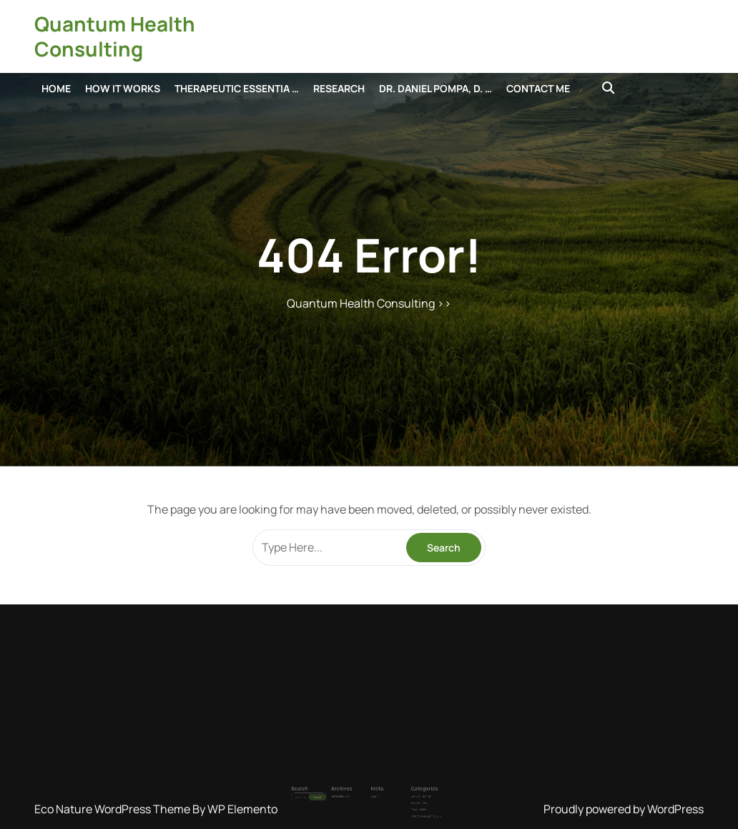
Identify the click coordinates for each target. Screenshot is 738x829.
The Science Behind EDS (404, 795)
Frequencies (399, 791)
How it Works (122, 88)
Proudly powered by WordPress (623, 809)
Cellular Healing (400, 784)
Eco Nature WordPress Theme (113, 809)
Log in (372, 784)
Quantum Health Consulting (114, 36)
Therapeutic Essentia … (236, 88)
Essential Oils (400, 787)
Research (339, 88)
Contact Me (538, 88)
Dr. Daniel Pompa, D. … (435, 88)
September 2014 (352, 784)
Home (56, 88)
